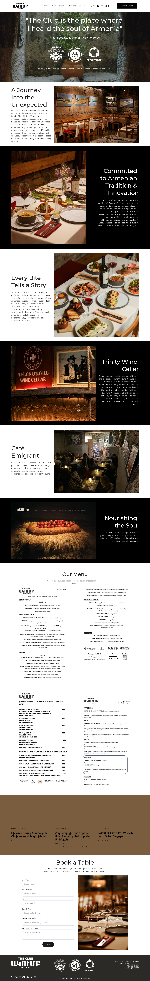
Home (46, 6)
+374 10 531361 (127, 6)
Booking (72, 6)
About (82, 6)
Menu (54, 6)
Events (62, 6)
